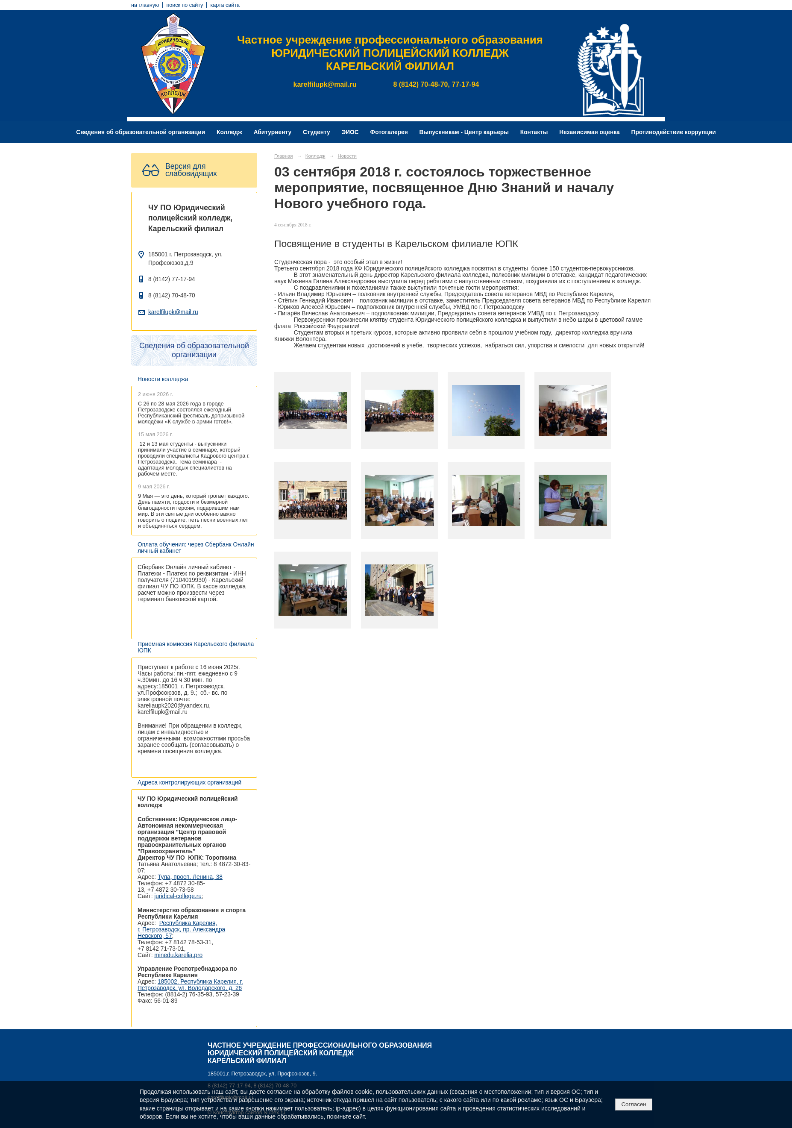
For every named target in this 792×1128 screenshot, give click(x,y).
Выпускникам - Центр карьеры (464, 132)
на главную (145, 5)
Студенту (316, 132)
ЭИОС (349, 132)
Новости (347, 156)
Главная (283, 156)
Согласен (633, 1104)
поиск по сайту (184, 5)
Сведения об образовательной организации (140, 132)
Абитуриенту (273, 132)
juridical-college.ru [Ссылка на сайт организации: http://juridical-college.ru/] (178, 896)
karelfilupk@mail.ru (173, 312)
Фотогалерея (389, 132)
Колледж (229, 132)
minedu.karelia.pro (178, 955)
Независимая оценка (589, 132)
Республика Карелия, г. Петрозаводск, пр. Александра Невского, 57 (181, 929)
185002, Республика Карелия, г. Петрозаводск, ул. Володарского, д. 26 (190, 984)
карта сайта (225, 5)
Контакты (534, 132)
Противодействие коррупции (673, 132)
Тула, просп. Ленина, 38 (190, 877)
